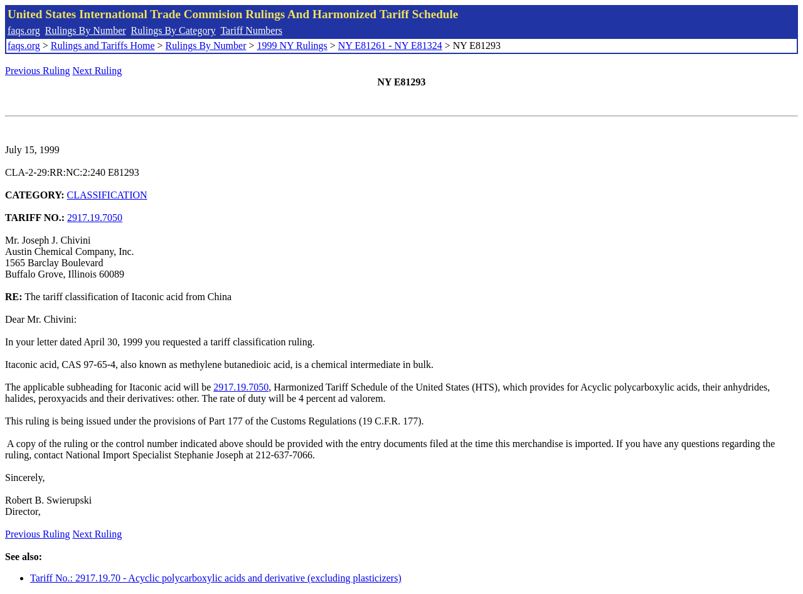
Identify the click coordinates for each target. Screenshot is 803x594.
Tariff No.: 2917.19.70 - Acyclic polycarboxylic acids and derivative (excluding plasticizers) (216, 578)
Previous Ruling (37, 70)
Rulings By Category (173, 30)
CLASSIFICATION (107, 195)
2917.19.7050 (94, 217)
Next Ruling (97, 70)
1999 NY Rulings (292, 45)
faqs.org (24, 30)
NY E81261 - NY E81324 (390, 45)
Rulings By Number (85, 30)
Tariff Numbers (251, 30)
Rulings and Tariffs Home (103, 45)
